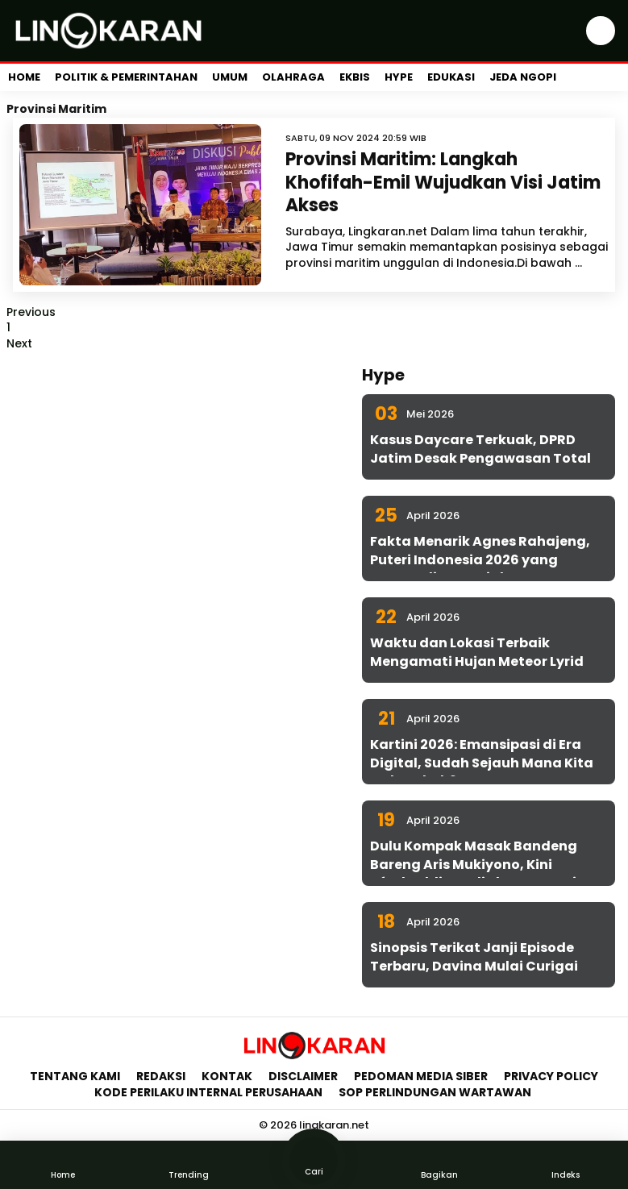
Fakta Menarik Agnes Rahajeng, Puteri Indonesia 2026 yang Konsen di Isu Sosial (480, 559)
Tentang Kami (75, 1076)
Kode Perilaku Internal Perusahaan (208, 1092)
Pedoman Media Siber (421, 1076)
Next (19, 343)
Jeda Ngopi (522, 77)
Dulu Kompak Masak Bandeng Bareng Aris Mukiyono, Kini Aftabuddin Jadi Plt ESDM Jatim (480, 864)
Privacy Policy (551, 1076)
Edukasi (451, 77)
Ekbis (354, 77)
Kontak (227, 1076)
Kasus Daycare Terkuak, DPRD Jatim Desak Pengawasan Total (480, 448)
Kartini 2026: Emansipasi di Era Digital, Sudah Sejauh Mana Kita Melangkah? (481, 762)
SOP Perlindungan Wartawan (436, 1092)
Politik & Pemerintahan (126, 77)
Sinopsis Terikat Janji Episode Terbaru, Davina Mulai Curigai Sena (474, 965)
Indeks (565, 1164)
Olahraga (293, 77)
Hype (399, 77)
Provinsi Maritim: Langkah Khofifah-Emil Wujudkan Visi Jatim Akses (443, 182)
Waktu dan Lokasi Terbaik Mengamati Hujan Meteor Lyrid (477, 652)
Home (24, 77)
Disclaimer (303, 1076)
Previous (31, 312)
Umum (229, 77)
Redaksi (160, 1076)
